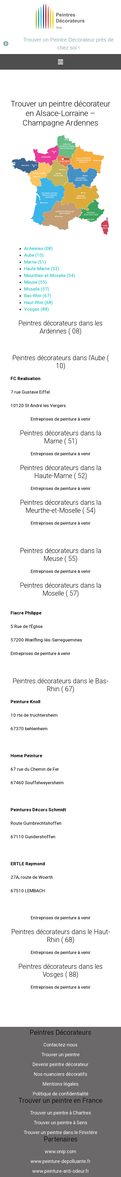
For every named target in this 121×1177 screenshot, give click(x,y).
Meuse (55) (35, 282)
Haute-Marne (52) (41, 268)
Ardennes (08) (38, 248)
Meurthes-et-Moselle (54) (49, 275)
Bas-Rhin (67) (37, 295)
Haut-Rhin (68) (38, 302)
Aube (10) (34, 255)
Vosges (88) (36, 309)
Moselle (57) (36, 289)
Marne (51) (35, 262)
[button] (60, 62)
